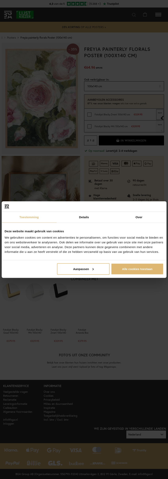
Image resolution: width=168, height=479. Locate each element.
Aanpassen (83, 268)
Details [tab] (84, 217)
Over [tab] (138, 217)
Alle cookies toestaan (137, 268)
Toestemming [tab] (29, 217)
